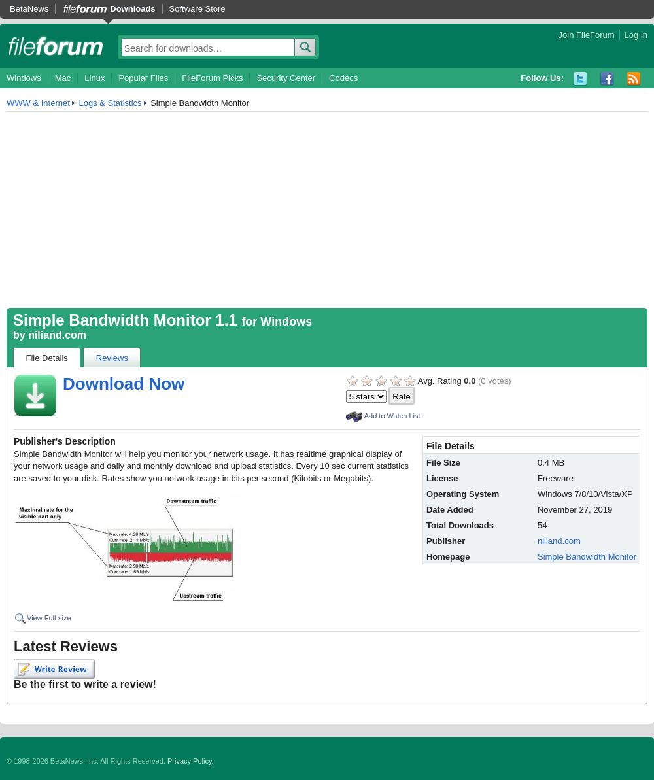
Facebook (607, 79)
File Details (47, 358)
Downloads (132, 9)
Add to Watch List (392, 416)
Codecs (343, 78)
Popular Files (143, 78)
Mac (63, 78)
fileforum (56, 45)
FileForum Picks (212, 78)
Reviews (112, 358)
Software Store (197, 9)
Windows (24, 78)
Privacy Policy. (190, 761)
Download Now (123, 384)
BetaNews (29, 9)
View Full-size (49, 618)
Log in (636, 35)
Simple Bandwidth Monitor (587, 557)
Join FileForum (587, 35)
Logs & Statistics (109, 103)
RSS (634, 79)
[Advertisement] (327, 209)
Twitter (580, 79)
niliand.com (57, 335)
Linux (94, 78)
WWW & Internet (38, 103)
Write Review (54, 669)
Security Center (285, 78)
